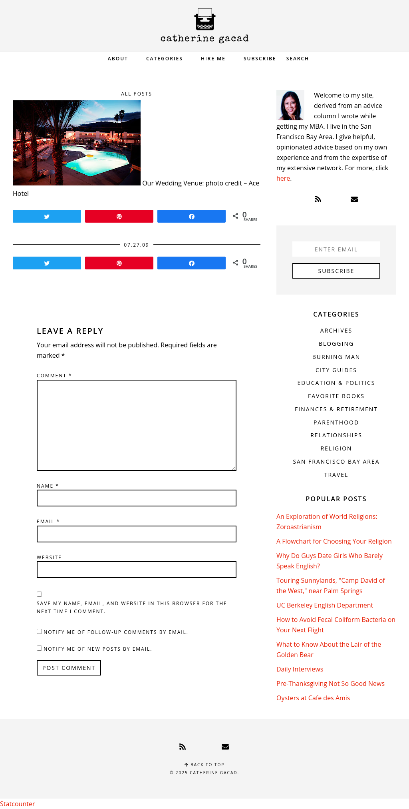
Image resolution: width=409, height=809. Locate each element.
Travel (336, 474)
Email (48, 521)
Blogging (336, 343)
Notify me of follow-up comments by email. (116, 632)
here (283, 178)
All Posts (136, 93)
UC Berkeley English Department (324, 605)
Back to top (205, 764)
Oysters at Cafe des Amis (313, 697)
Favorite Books (336, 396)
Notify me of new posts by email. (98, 649)
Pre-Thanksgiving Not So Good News (330, 683)
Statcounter (17, 803)
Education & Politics (336, 383)
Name (48, 485)
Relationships (336, 435)
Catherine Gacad (204, 26)
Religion (336, 448)
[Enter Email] (336, 249)
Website (49, 557)
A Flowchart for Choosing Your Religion (334, 541)
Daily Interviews (299, 669)
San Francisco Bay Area (336, 461)
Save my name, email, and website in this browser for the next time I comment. (132, 607)
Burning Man (336, 357)
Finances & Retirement (336, 409)
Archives (336, 330)
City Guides (336, 370)
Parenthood (336, 422)
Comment (54, 375)
